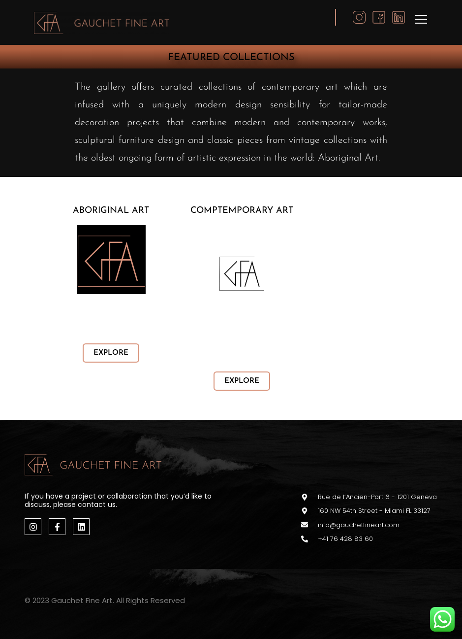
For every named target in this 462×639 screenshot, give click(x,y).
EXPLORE (110, 353)
